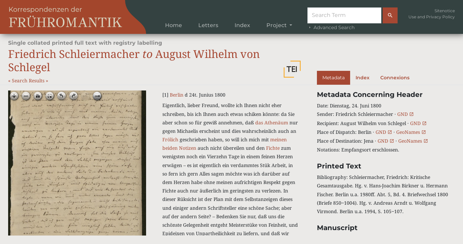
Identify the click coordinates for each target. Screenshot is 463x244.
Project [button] (277, 25)
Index (242, 25)
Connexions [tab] (394, 78)
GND (405, 114)
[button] (292, 69)
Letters (208, 25)
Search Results (29, 80)
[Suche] (344, 15)
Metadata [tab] (333, 78)
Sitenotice (445, 10)
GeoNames (411, 132)
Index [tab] (362, 78)
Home (173, 25)
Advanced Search (331, 27)
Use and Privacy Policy (431, 16)
